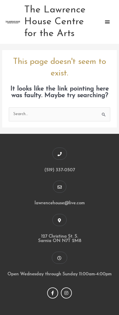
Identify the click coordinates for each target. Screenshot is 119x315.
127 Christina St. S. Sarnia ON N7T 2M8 (59, 238)
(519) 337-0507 (59, 170)
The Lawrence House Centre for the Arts (55, 22)
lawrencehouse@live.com (60, 203)
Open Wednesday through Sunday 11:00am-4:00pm (59, 274)
